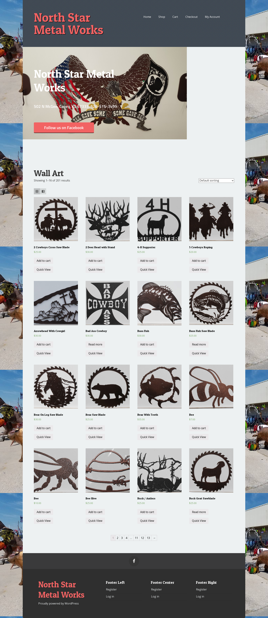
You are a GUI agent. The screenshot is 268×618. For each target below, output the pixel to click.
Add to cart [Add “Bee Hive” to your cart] (95, 512)
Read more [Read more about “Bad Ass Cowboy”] (95, 344)
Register (111, 589)
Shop (161, 17)
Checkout (191, 17)
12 (142, 538)
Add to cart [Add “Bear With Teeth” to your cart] (147, 428)
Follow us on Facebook (64, 127)
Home (147, 17)
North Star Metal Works (68, 23)
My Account (212, 17)
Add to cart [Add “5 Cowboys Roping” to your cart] (199, 261)
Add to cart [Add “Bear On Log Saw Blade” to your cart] (43, 428)
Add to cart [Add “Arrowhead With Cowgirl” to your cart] (43, 344)
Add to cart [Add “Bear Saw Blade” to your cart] (95, 428)
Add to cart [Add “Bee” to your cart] (199, 428)
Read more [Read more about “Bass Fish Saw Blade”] (199, 344)
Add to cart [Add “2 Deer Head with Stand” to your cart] (95, 261)
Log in (110, 596)
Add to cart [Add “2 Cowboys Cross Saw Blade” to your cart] (43, 261)
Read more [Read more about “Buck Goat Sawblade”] (199, 512)
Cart (175, 17)
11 (136, 538)
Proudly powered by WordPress (58, 603)
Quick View (43, 270)
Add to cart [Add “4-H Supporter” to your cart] (147, 261)
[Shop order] (216, 180)
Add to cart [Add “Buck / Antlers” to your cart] (147, 512)
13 (148, 538)
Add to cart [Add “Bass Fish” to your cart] (147, 344)
